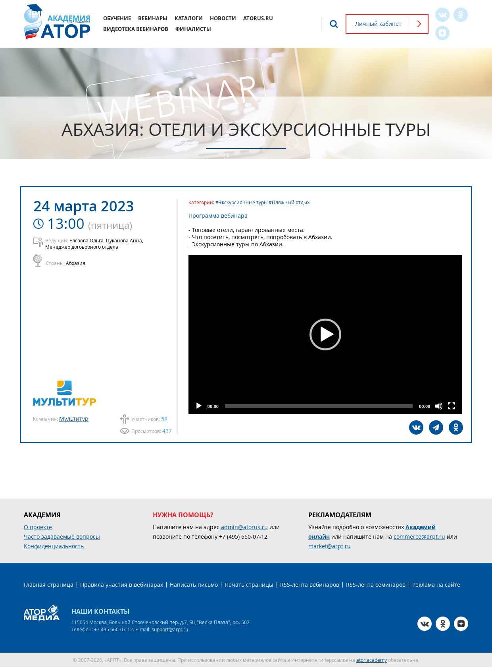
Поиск (334, 24)
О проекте (38, 527)
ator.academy (371, 660)
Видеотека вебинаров (135, 29)
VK (442, 15)
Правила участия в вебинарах (121, 584)
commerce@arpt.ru (419, 536)
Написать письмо (194, 584)
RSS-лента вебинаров (309, 584)
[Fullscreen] (451, 406)
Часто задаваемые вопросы (62, 536)
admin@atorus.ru (244, 527)
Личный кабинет (378, 23)
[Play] (199, 406)
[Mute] (439, 406)
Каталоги (189, 18)
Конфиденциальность (54, 546)
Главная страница (48, 584)
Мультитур (73, 418)
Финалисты (193, 29)
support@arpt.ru (170, 629)
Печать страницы (249, 584)
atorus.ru (258, 18)
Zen (442, 33)
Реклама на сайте (436, 584)
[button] (325, 334)
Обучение (117, 18)
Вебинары (152, 18)
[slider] (319, 406)
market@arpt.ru (329, 546)
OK (461, 15)
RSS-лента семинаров (376, 584)
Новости (223, 18)
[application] (325, 334)
